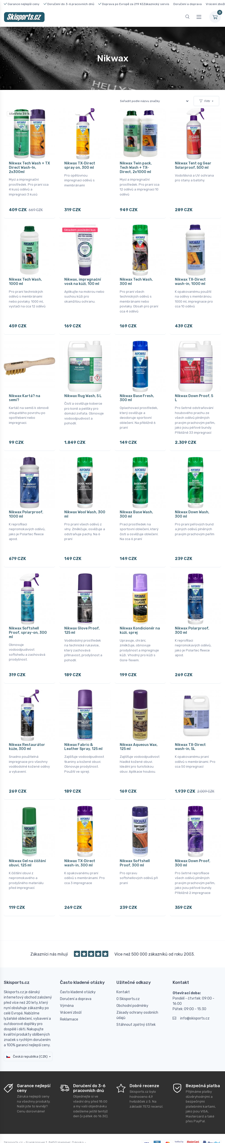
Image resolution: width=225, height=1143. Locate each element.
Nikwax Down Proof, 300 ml (192, 844)
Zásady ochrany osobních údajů (137, 993)
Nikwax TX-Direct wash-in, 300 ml (79, 844)
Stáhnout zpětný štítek (136, 1002)
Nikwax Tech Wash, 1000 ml (25, 278)
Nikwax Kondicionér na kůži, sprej (140, 618)
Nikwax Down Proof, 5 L (194, 391)
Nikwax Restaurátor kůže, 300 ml (27, 731)
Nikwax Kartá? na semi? (24, 391)
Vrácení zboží (215, 4)
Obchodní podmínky (132, 983)
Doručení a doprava (187, 4)
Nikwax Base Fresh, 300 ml (137, 391)
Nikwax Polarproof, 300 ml (192, 618)
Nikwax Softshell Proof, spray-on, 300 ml (28, 620)
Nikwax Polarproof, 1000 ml (26, 504)
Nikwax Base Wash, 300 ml (136, 504)
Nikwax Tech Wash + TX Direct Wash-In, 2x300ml (29, 167)
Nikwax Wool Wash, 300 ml (84, 504)
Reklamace (69, 997)
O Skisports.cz (128, 977)
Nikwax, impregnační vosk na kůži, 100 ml (82, 278)
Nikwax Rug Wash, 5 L (83, 389)
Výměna (67, 983)
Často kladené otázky (78, 970)
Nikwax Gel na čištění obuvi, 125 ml (27, 844)
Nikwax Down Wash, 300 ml (192, 504)
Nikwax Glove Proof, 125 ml (82, 618)
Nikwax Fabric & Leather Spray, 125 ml (83, 731)
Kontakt (123, 970)
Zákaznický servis (156, 4)
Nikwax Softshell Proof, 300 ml (135, 844)
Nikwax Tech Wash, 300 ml (136, 278)
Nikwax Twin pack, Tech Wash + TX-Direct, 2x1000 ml (136, 167)
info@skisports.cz (191, 996)
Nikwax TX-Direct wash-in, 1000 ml (190, 278)
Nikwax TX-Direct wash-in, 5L (190, 731)
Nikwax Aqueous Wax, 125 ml (139, 731)
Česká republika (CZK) (27, 1034)
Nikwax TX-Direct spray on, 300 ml (79, 165)
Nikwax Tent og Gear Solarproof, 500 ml (193, 165)
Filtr (204, 101)
